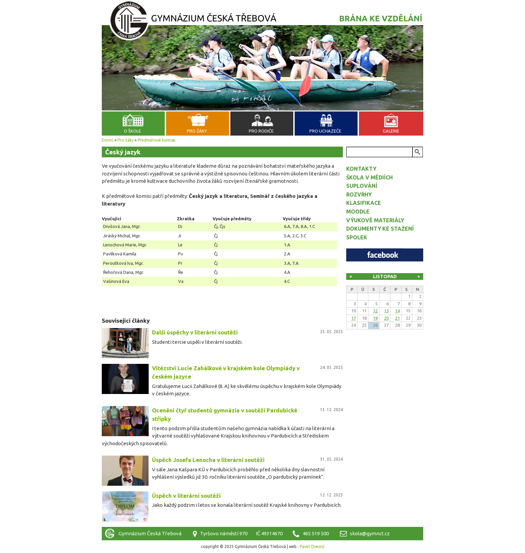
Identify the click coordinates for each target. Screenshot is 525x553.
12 (375, 310)
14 (397, 310)
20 (386, 318)
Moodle (358, 212)
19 (375, 318)
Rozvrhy (359, 194)
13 (386, 310)
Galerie (391, 131)
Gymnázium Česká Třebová (262, 22)
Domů (108, 140)
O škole (132, 131)
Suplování (361, 186)
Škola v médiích (369, 177)
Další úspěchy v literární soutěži (195, 332)
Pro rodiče (261, 131)
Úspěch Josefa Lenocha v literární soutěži (208, 460)
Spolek (356, 237)
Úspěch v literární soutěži (186, 495)
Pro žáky (197, 131)
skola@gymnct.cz (370, 533)
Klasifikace (363, 203)
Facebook (384, 254)
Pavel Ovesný (312, 546)
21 (397, 318)
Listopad (385, 276)
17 (353, 318)
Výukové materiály (375, 220)
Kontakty (361, 169)
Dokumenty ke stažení (380, 229)
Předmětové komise (156, 140)
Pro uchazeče (325, 131)
